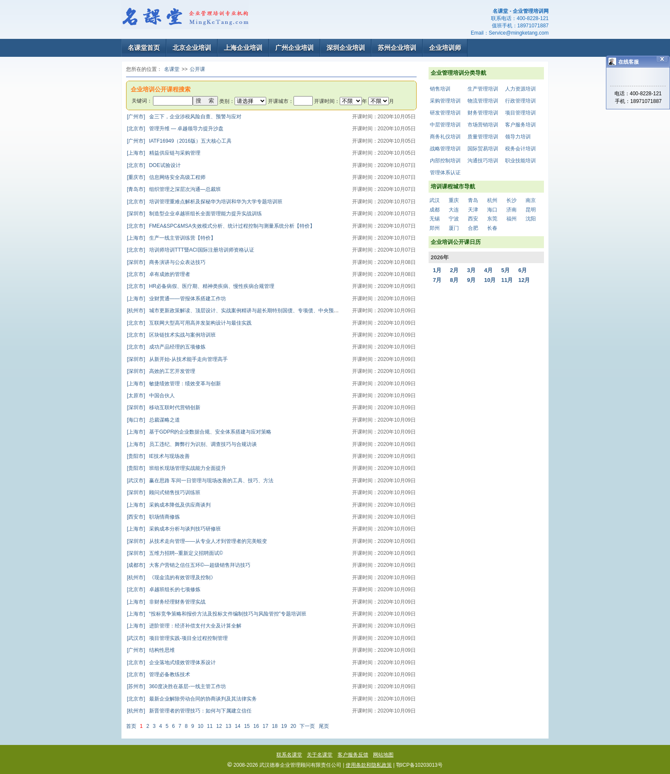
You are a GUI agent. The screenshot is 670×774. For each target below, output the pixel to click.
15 (247, 726)
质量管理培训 (482, 137)
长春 (492, 228)
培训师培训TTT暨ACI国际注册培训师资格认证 (190, 250)
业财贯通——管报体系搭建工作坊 (176, 299)
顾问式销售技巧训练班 (163, 492)
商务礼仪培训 (445, 137)
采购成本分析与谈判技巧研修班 (174, 529)
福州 (511, 219)
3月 (471, 270)
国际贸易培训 (482, 149)
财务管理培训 (482, 113)
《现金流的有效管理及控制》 (171, 577)
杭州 (492, 200)
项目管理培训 (520, 113)
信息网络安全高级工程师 (166, 177)
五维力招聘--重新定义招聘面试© (175, 553)
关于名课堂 (319, 755)
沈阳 (531, 219)
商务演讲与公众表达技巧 (166, 262)
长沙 (511, 200)
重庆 (454, 200)
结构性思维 (151, 650)
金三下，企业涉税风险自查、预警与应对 (184, 117)
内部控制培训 (445, 161)
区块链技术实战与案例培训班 (171, 335)
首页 (131, 726)
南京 (531, 200)
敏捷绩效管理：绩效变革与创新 (174, 384)
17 (265, 726)
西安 (473, 219)
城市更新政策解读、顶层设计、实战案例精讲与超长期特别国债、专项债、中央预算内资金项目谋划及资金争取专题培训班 (276, 311)
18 (274, 726)
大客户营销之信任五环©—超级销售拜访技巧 (188, 565)
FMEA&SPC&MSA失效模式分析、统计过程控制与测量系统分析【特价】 (221, 226)
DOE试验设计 (154, 165)
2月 (454, 270)
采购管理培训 (445, 101)
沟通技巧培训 (482, 161)
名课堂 (171, 69)
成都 (434, 210)
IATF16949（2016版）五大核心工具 (179, 141)
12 (219, 726)
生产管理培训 (482, 89)
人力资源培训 (520, 89)
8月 (454, 280)
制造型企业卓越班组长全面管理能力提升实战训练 (194, 214)
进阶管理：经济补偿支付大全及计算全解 (184, 626)
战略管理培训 (445, 149)
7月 (437, 280)
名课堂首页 (144, 47)
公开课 (197, 69)
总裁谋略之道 (153, 420)
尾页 (324, 726)
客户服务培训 (520, 125)
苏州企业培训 (397, 47)
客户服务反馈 (353, 755)
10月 (490, 280)
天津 (473, 210)
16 (256, 726)
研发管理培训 (445, 113)
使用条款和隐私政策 (369, 765)
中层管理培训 (445, 125)
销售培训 (440, 89)
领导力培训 (518, 137)
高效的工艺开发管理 (161, 371)
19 (284, 726)
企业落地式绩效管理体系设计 (171, 663)
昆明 (531, 210)
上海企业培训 (243, 47)
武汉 (434, 200)
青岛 (473, 200)
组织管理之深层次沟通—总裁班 (174, 189)
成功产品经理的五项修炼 (166, 347)
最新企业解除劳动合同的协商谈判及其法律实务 (192, 699)
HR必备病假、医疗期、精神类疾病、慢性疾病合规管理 (200, 286)
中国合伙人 (151, 396)
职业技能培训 (520, 161)
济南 (511, 210)
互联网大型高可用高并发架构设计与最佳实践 (189, 323)
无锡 (434, 219)
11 (209, 726)
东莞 (492, 219)
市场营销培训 (482, 125)
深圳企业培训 (345, 47)
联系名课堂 (289, 755)
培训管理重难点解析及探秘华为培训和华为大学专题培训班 (204, 202)
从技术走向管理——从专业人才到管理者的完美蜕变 (197, 541)
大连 (454, 210)
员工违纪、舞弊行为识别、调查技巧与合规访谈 (192, 444)
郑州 (434, 228)
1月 (437, 270)
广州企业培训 (294, 47)
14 (237, 726)
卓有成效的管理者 (158, 274)
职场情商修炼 (153, 517)
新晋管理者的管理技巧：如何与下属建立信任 (189, 711)
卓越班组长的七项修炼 (163, 589)
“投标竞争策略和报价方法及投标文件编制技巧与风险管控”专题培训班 (216, 614)
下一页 (307, 726)
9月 (471, 280)
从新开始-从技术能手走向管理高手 (177, 359)
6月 (522, 270)
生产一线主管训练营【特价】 (171, 238)
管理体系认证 (445, 173)
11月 (507, 280)
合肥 (473, 228)
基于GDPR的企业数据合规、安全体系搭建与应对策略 (199, 432)
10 (200, 726)
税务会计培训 (520, 149)
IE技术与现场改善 (158, 456)
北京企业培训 (192, 47)
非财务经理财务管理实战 (166, 602)
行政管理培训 (520, 101)
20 (293, 726)
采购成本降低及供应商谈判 (169, 505)
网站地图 (383, 755)
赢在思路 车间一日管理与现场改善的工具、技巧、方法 (200, 481)
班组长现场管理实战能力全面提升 (176, 468)
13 (228, 726)
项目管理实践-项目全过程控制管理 (177, 638)
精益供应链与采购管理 (163, 153)
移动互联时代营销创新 (163, 407)
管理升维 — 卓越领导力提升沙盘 (175, 129)
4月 (488, 270)
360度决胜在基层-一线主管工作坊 (176, 686)
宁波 (454, 219)
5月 (505, 270)
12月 (524, 280)
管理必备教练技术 (158, 674)
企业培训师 (445, 47)
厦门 (454, 228)
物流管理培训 (482, 101)
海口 (492, 210)
